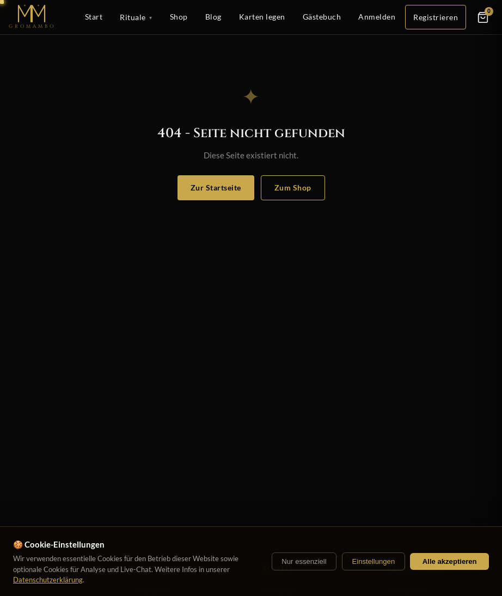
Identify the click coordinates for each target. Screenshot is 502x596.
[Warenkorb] (483, 17)
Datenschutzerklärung (48, 579)
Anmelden (376, 16)
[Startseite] (32, 17)
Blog (213, 16)
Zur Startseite (216, 187)
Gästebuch (322, 16)
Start (94, 16)
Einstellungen (373, 561)
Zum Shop (292, 187)
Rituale (136, 17)
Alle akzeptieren (450, 561)
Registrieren (435, 17)
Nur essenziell (303, 561)
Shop (179, 16)
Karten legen (262, 16)
